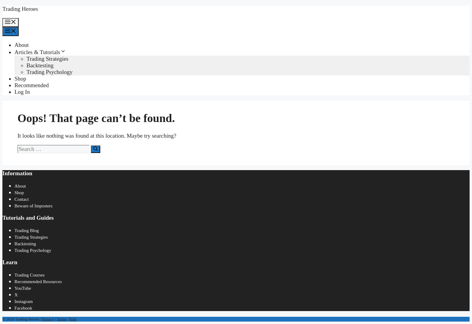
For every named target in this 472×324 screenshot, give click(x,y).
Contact (21, 199)
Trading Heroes (20, 9)
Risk (72, 319)
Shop (20, 78)
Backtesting (40, 65)
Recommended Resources (38, 281)
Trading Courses (29, 274)
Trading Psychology (49, 72)
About (21, 45)
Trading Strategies (47, 59)
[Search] (95, 149)
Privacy (48, 319)
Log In (22, 92)
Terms (62, 319)
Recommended (31, 85)
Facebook (23, 307)
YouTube (22, 288)
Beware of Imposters (33, 205)
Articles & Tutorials (40, 52)
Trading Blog (26, 230)
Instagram (23, 301)
